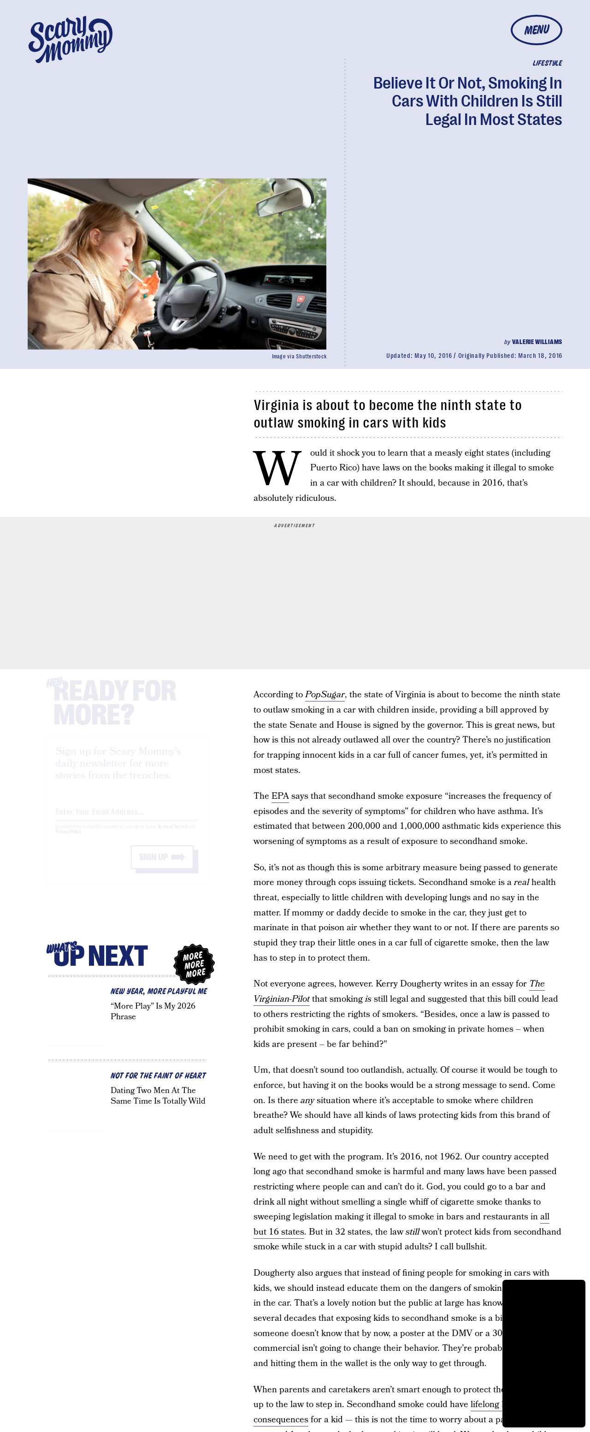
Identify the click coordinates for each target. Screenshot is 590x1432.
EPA (280, 796)
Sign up (153, 865)
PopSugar (325, 695)
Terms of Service (173, 835)
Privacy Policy (68, 840)
